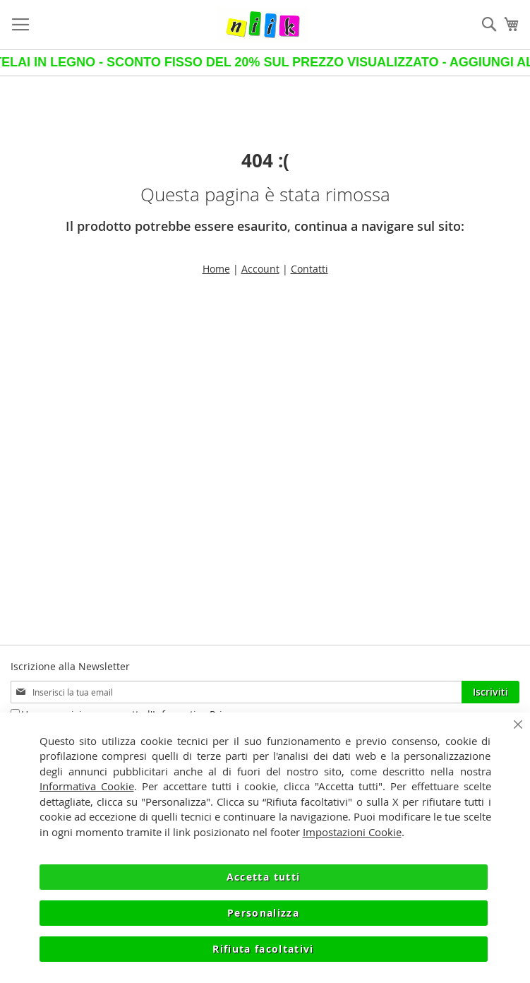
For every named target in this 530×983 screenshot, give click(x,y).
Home (216, 268)
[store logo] (263, 24)
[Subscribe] (490, 692)
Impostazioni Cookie (352, 832)
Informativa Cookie (87, 786)
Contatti (309, 268)
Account (260, 268)
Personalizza (263, 912)
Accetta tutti (264, 876)
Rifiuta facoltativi (263, 948)
